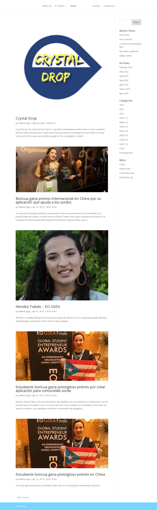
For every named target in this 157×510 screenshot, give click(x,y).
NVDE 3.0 (123, 126)
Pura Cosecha (125, 39)
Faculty (96, 6)
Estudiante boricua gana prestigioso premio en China (60, 474)
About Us (46, 6)
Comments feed (126, 173)
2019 (48, 207)
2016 (121, 109)
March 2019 (124, 89)
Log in (122, 164)
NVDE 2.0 (123, 122)
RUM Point (124, 35)
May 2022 (123, 71)
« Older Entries (22, 497)
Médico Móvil (125, 55)
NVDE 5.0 (51, 123)
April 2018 (123, 93)
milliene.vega (24, 123)
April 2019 (123, 84)
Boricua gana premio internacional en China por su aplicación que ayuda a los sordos (58, 200)
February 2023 (125, 67)
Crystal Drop (26, 118)
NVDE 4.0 (123, 131)
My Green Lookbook (128, 51)
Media (73, 6)
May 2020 (123, 80)
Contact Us (109, 6)
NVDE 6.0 (123, 139)
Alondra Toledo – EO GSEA (38, 306)
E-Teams (59, 6)
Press (54, 207)
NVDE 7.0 (123, 144)
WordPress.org (126, 177)
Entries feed (124, 168)
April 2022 (123, 76)
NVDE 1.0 (123, 118)
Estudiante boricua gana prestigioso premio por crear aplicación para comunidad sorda (60, 388)
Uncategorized (126, 152)
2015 (121, 105)
